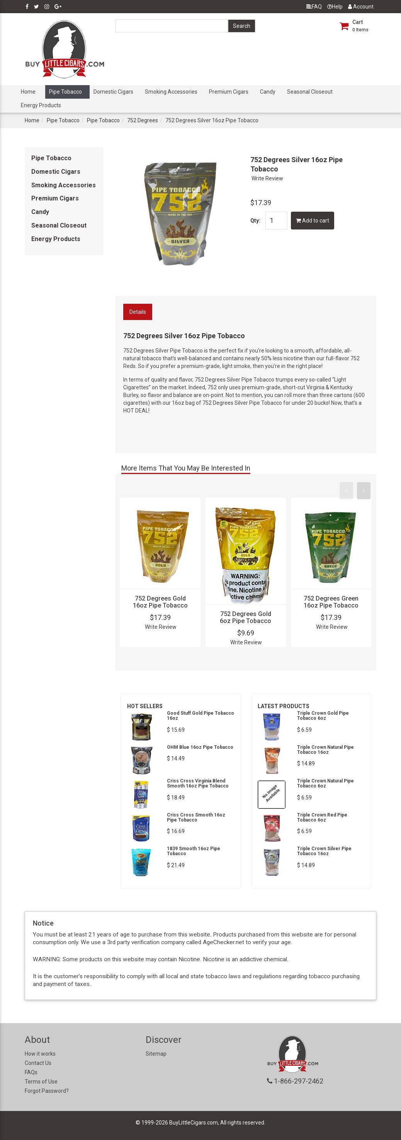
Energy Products (41, 105)
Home (28, 92)
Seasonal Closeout (310, 92)
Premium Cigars (228, 92)
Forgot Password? (47, 1091)
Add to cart (312, 220)
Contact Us (38, 1063)
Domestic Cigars (113, 92)
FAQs (31, 1072)
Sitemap (156, 1054)
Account (361, 6)
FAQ (314, 6)
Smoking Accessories (171, 92)
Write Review (267, 178)
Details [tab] (137, 312)
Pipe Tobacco (65, 92)
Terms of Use (41, 1081)
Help (335, 6)
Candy (267, 92)
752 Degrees (142, 120)
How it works (40, 1054)
